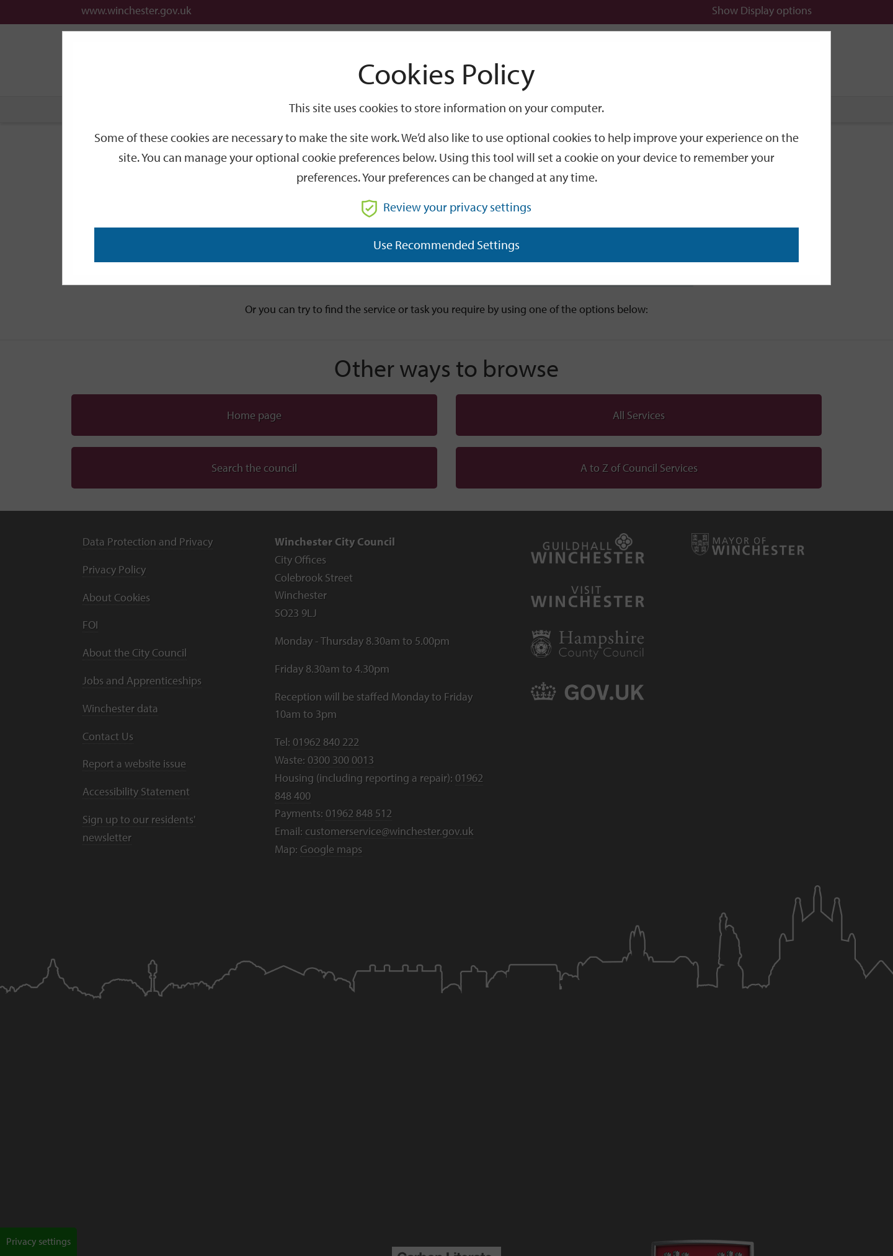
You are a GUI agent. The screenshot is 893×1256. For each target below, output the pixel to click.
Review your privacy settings (446, 206)
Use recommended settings (446, 244)
